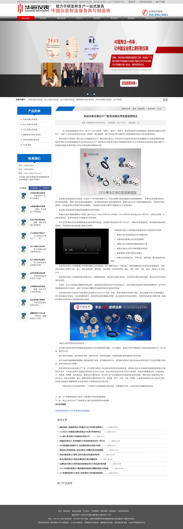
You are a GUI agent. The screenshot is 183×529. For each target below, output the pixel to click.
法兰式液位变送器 (67, 100)
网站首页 (25, 18)
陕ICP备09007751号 (103, 515)
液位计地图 (160, 2)
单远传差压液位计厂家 (64, 411)
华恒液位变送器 (145, 2)
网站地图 (92, 515)
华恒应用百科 (150, 18)
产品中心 (79, 18)
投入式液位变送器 (51, 100)
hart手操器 (117, 100)
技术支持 (151, 109)
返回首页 (132, 2)
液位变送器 (61, 18)
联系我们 (131, 18)
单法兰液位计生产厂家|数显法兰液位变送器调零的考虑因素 (85, 401)
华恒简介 (43, 18)
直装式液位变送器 (35, 100)
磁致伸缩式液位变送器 (85, 100)
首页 (134, 109)
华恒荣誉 (96, 18)
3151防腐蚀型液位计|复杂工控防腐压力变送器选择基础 (83, 397)
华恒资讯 (114, 18)
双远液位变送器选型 (82, 411)
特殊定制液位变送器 (104, 100)
